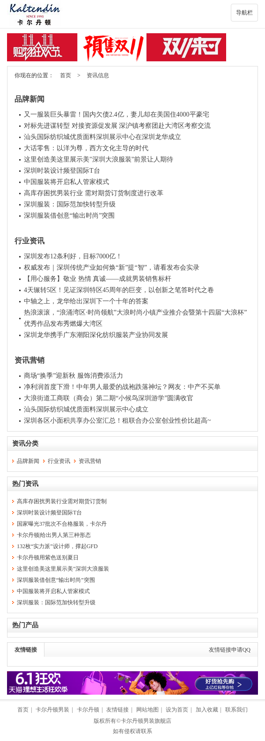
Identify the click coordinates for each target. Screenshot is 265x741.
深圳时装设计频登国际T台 (62, 170)
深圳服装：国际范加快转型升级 (70, 204)
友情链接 (26, 649)
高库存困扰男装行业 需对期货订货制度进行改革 (93, 193)
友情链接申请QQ (229, 649)
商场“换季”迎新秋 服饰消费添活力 (73, 375)
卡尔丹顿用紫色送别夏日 (48, 557)
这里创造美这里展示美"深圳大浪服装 (63, 568)
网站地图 (147, 709)
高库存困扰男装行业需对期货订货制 (62, 501)
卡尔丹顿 (88, 709)
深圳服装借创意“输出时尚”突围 (69, 215)
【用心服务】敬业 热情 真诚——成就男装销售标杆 (97, 278)
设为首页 (177, 709)
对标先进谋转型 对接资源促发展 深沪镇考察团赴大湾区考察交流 (117, 125)
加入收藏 (207, 709)
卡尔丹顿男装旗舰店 (146, 721)
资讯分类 (25, 443)
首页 (65, 75)
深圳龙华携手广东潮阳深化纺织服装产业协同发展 (96, 334)
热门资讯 (25, 483)
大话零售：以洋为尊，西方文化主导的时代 (86, 148)
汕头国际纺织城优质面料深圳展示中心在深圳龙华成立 (102, 136)
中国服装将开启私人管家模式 (66, 181)
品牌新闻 (29, 99)
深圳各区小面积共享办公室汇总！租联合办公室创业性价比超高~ (117, 420)
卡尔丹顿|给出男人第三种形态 (54, 535)
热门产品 (25, 625)
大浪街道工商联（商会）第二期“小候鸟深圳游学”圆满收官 (108, 398)
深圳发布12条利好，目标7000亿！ (73, 256)
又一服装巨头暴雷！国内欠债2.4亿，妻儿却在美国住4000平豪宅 (116, 114)
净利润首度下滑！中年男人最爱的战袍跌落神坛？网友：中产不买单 (122, 386)
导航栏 (244, 12)
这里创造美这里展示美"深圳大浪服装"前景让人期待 (98, 159)
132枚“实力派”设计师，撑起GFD (57, 546)
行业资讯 (29, 241)
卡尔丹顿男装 (52, 709)
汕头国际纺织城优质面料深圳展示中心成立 (86, 409)
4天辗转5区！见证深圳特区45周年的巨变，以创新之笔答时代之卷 (119, 289)
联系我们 (236, 709)
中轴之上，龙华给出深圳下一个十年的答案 (86, 301)
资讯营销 (29, 360)
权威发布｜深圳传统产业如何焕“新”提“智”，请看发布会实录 (111, 267)
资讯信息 (98, 75)
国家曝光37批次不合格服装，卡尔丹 (62, 524)
